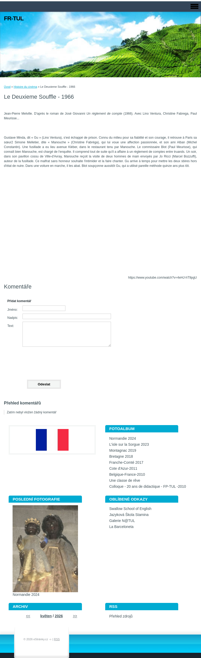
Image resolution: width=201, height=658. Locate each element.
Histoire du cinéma (25, 86)
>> (75, 616)
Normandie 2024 (122, 438)
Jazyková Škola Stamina (128, 515)
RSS (57, 639)
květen (46, 616)
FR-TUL (14, 18)
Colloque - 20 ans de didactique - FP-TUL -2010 (147, 487)
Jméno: (12, 310)
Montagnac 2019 (122, 451)
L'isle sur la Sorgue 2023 (129, 444)
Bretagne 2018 (121, 457)
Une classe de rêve (124, 481)
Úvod (7, 86)
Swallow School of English (130, 509)
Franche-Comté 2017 (126, 463)
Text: (10, 326)
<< (28, 616)
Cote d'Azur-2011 (123, 469)
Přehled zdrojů (120, 616)
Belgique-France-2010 (127, 475)
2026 (59, 616)
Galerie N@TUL (122, 521)
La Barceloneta (121, 527)
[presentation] (43, 361)
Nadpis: (12, 318)
